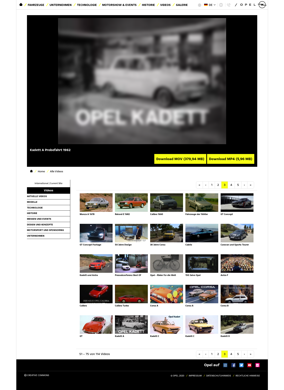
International (41, 183)
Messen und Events (39, 218)
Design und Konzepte (40, 224)
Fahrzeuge (36, 5)
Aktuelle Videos (37, 196)
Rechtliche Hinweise (248, 375)
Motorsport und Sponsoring (45, 230)
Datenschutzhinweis (218, 375)
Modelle (32, 202)
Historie (148, 5)
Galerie (182, 5)
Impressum (195, 375)
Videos (165, 5)
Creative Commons (36, 375)
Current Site (56, 183)
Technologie (87, 5)
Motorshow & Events (119, 5)
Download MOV (180, 159)
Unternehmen (61, 5)
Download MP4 (230, 159)
